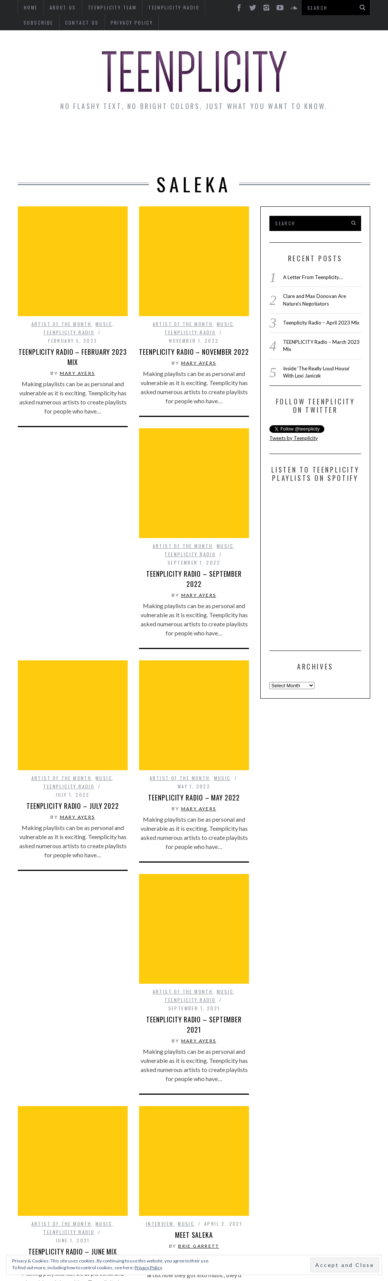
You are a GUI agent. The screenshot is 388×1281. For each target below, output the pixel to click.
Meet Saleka (194, 1084)
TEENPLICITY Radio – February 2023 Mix (73, 357)
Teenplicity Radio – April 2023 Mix (321, 323)
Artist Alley (142, 132)
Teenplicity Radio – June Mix (72, 1138)
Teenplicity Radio (68, 332)
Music (103, 324)
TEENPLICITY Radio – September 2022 (194, 579)
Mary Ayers (77, 373)
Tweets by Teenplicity (293, 438)
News (42, 132)
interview (160, 1073)
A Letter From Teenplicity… (313, 277)
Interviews (85, 132)
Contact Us (40, 22)
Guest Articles (282, 132)
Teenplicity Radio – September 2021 (194, 911)
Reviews (339, 132)
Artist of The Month (61, 324)
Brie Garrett (198, 1095)
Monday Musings (210, 132)
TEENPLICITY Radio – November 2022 (194, 352)
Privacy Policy (90, 22)
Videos (194, 153)
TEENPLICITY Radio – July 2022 (73, 749)
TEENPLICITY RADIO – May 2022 (193, 741)
